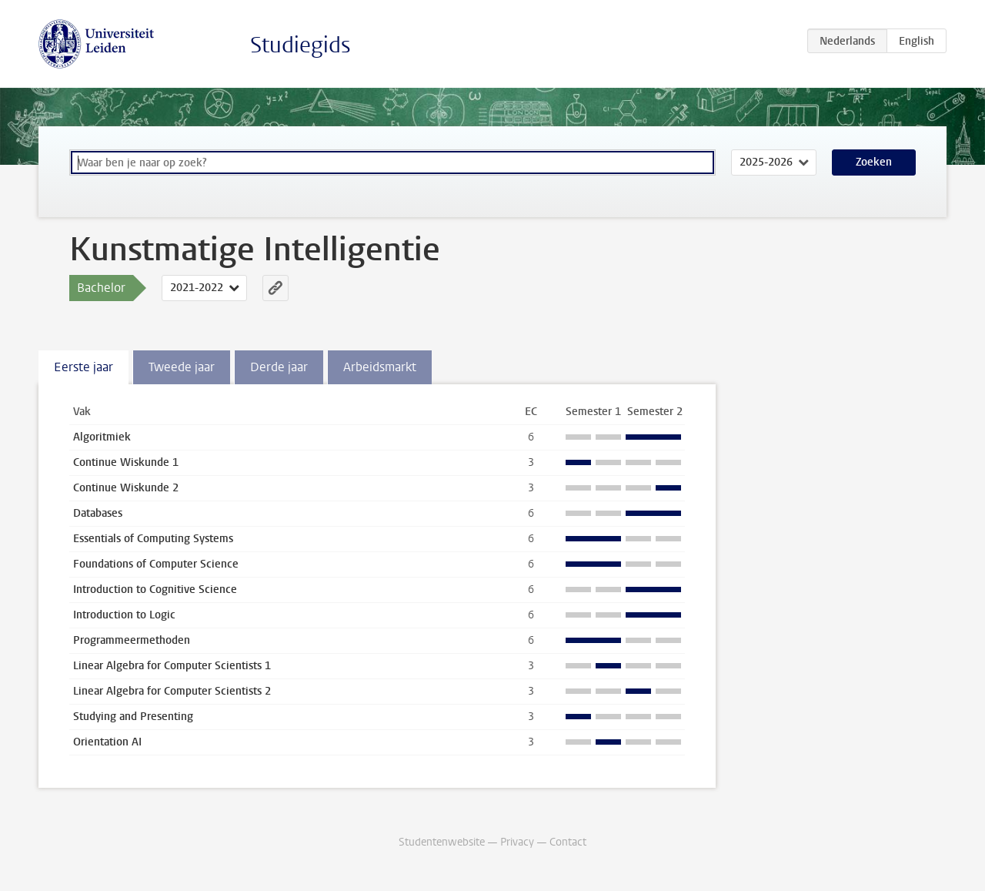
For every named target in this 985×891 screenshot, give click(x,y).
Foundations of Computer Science (156, 564)
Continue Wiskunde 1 (126, 462)
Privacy (517, 842)
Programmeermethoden (131, 640)
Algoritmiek (102, 437)
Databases (97, 513)
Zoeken (874, 162)
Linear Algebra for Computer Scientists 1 (172, 665)
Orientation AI (107, 742)
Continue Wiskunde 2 (126, 488)
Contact (567, 842)
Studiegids (300, 45)
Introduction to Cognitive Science (155, 589)
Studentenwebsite (442, 842)
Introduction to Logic (124, 615)
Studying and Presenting (133, 716)
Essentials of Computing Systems (153, 538)
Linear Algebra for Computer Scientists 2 (172, 691)
